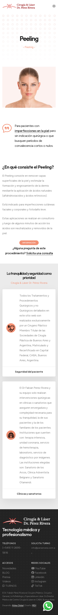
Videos (6, 581)
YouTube (38, 568)
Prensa (6, 577)
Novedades (9, 568)
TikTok (36, 585)
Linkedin (37, 577)
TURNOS (9, 585)
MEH (34, 605)
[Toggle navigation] (54, 6)
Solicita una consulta (39, 253)
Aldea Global (18, 605)
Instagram (38, 581)
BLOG (5, 572)
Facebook (38, 572)
